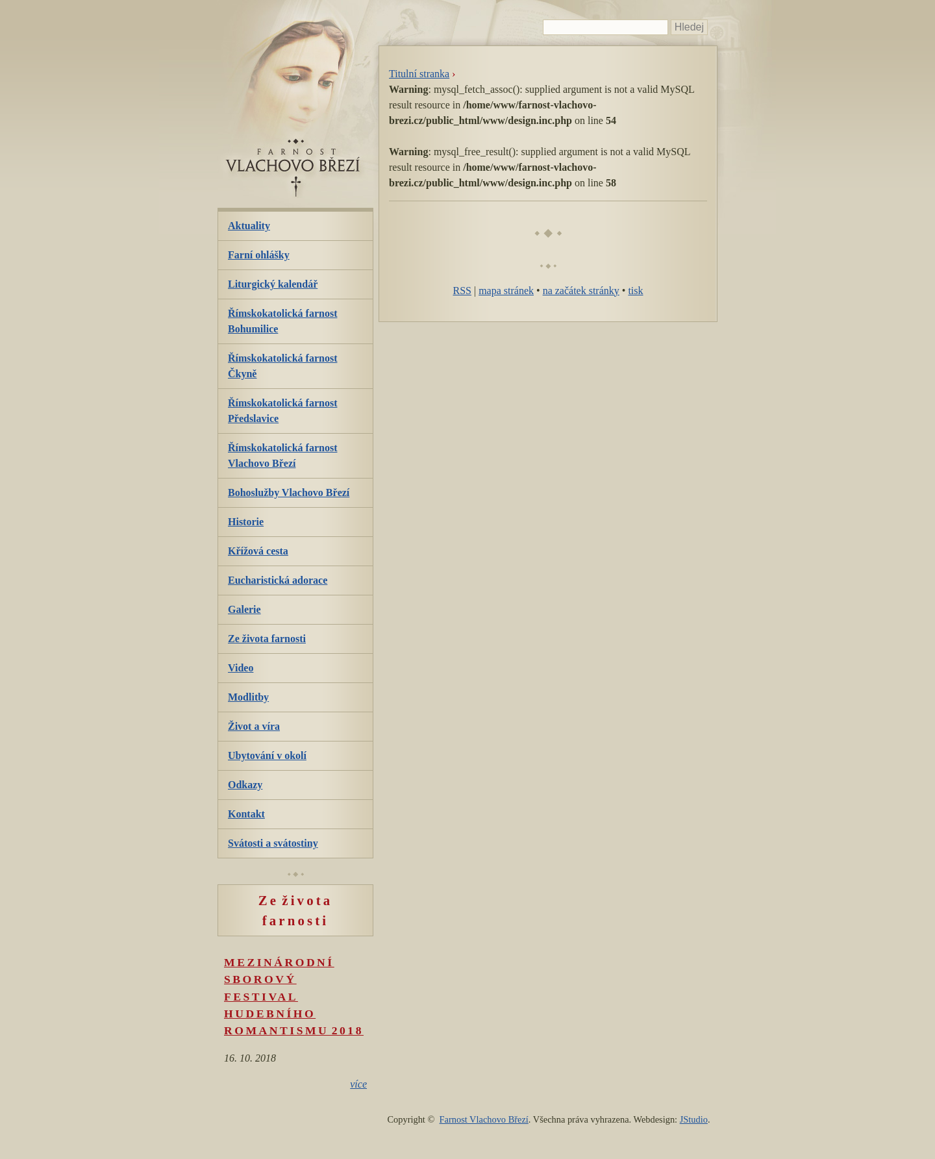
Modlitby (248, 697)
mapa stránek (506, 290)
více (358, 1084)
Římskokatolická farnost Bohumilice (282, 321)
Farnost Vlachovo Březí (484, 1119)
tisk (635, 290)
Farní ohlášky (259, 254)
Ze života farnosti (267, 638)
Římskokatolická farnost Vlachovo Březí (282, 455)
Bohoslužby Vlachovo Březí (288, 492)
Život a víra (254, 726)
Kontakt (246, 813)
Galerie (244, 609)
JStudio (694, 1119)
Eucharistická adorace (277, 580)
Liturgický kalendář (273, 284)
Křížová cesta (258, 550)
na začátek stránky (581, 290)
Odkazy (245, 784)
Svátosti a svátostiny (273, 843)
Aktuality (249, 225)
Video (240, 667)
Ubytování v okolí (267, 755)
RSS (462, 290)
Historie (246, 521)
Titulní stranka (419, 73)
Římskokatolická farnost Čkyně (282, 366)
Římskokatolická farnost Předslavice (282, 410)
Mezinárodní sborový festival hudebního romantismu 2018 (294, 997)
